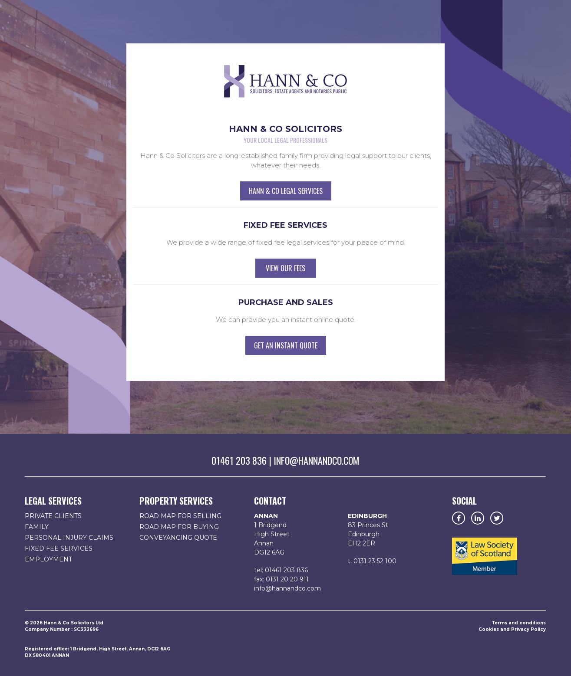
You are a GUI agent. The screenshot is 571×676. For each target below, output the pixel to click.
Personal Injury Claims (69, 537)
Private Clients (53, 516)
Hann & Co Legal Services (286, 191)
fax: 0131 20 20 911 (281, 579)
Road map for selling (180, 516)
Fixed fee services (58, 548)
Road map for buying (179, 527)
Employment (48, 559)
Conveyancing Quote (178, 537)
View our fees (285, 268)
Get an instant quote (285, 345)
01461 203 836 (239, 460)
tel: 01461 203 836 (281, 570)
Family (37, 527)
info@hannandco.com (317, 460)
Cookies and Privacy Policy (512, 629)
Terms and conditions (519, 623)
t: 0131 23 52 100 (372, 561)
